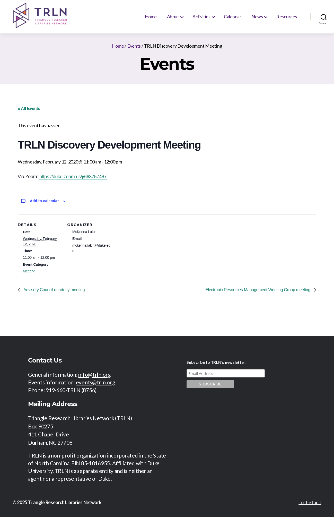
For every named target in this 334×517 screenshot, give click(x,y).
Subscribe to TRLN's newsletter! (217, 362)
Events (134, 46)
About (173, 16)
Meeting (29, 271)
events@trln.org (95, 382)
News (257, 16)
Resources (286, 16)
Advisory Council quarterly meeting (54, 290)
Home (151, 16)
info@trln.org (94, 374)
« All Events (29, 108)
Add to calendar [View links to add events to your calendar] (44, 201)
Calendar (232, 16)
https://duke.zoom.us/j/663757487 (73, 176)
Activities (201, 16)
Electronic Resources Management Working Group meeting (258, 290)
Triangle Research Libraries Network (65, 502)
